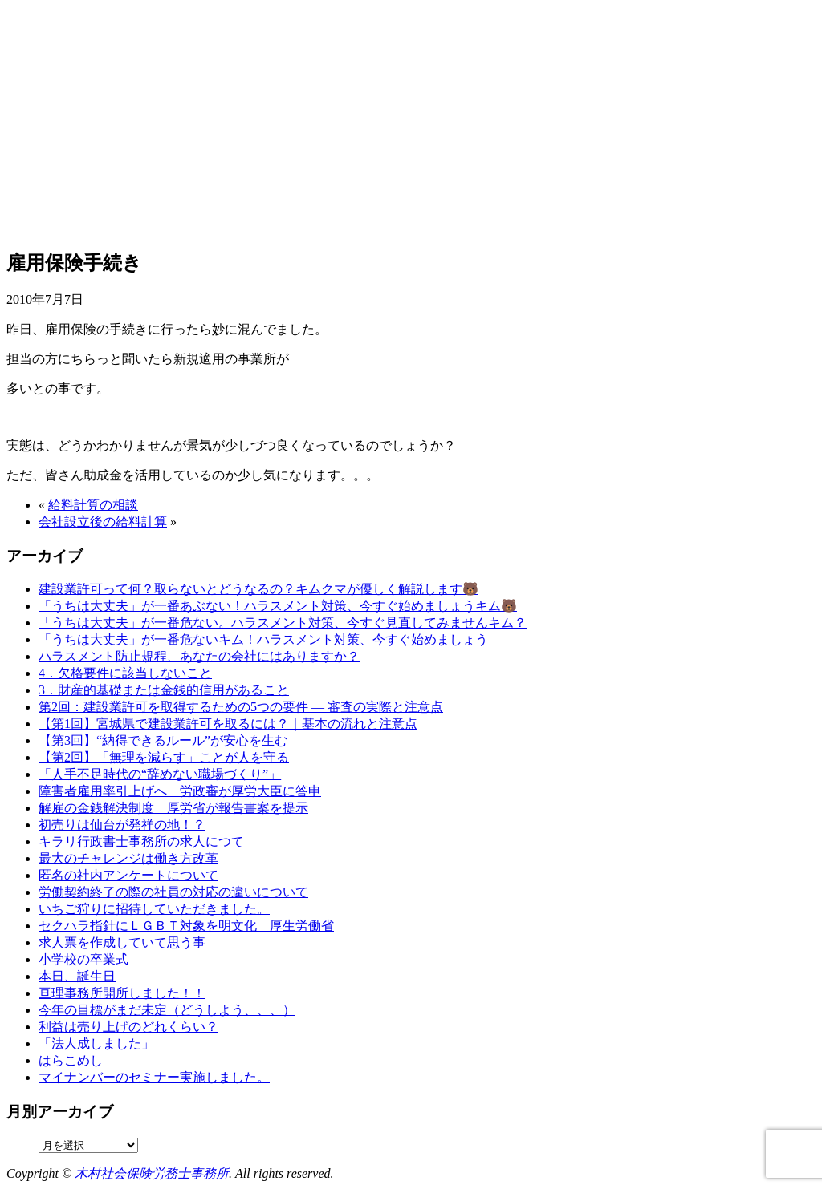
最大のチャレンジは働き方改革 (128, 858)
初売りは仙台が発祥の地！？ (122, 824)
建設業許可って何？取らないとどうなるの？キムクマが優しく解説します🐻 (258, 589)
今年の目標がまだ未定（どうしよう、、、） (167, 1010)
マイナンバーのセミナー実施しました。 (154, 1077)
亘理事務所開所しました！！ (122, 993)
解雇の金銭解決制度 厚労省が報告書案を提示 (173, 808)
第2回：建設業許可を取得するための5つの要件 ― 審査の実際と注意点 (241, 707)
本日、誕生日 (77, 976)
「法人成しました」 (96, 1043)
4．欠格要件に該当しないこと (125, 673)
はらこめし (71, 1060)
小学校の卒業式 (83, 959)
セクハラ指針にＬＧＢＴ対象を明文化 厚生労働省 (186, 925)
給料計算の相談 (93, 505)
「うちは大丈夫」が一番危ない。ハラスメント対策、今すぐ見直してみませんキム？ (283, 622)
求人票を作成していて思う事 (122, 942)
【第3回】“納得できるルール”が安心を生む (163, 740)
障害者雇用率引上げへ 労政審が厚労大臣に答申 (180, 791)
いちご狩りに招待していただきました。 (154, 909)
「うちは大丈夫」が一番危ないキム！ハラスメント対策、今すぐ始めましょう (263, 639)
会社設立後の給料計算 (103, 521)
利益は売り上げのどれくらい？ (128, 1026)
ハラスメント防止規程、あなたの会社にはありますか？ (199, 656)
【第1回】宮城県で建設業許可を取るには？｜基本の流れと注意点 (228, 723)
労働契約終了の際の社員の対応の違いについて (173, 892)
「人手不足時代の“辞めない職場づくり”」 (160, 774)
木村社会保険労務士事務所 (152, 1173)
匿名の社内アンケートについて (128, 875)
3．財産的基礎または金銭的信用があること (164, 690)
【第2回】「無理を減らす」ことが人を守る (164, 757)
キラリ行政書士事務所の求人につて (141, 841)
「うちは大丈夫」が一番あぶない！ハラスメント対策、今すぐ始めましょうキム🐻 (278, 606)
